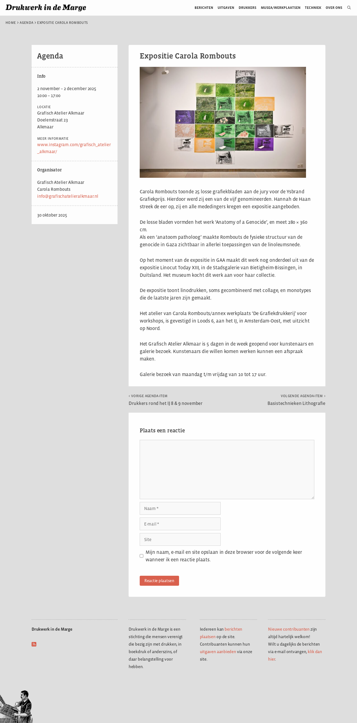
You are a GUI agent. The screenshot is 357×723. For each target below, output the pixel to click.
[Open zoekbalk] (346, 8)
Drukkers (247, 8)
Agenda (26, 23)
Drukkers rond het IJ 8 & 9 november (166, 400)
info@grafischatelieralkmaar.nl (67, 196)
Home (11, 23)
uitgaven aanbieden (218, 651)
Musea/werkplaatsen (280, 8)
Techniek (313, 8)
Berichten (204, 8)
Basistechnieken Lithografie (296, 400)
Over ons (334, 8)
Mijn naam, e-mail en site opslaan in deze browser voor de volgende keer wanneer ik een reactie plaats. (224, 555)
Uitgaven (226, 8)
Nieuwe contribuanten (289, 629)
